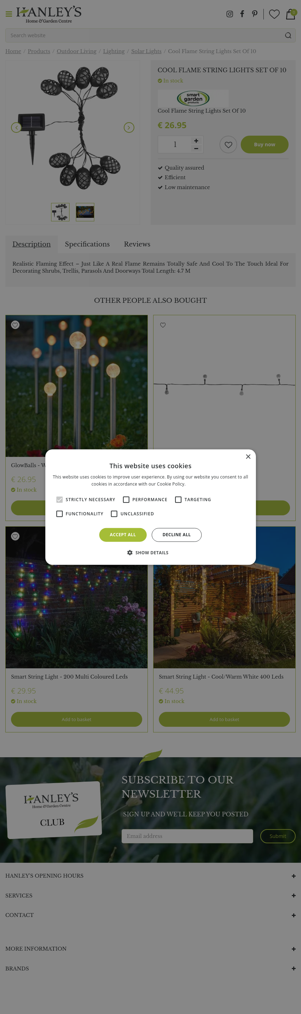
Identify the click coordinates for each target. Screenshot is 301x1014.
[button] (151, 552)
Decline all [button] (176, 535)
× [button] (248, 456)
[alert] (150, 507)
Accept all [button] (123, 535)
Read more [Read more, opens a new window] (198, 484)
